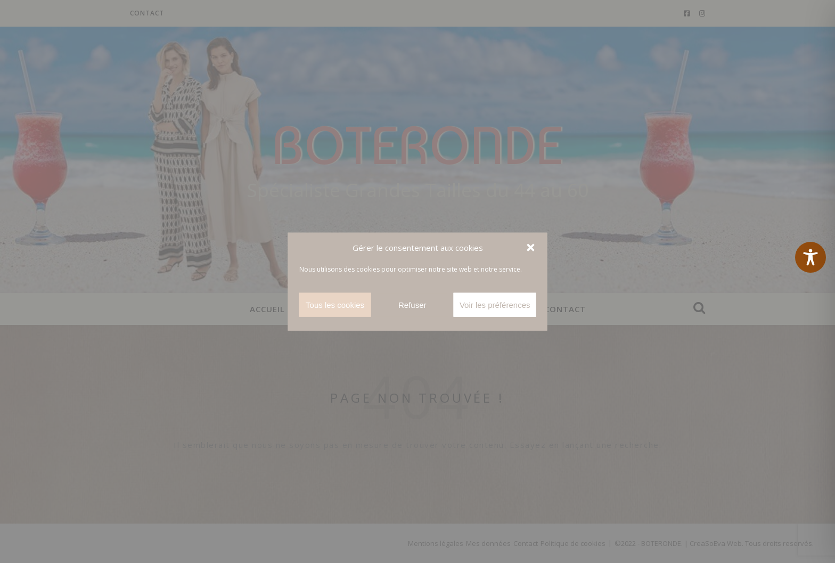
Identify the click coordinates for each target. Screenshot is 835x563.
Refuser (412, 304)
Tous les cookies (335, 304)
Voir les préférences (495, 304)
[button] (531, 247)
